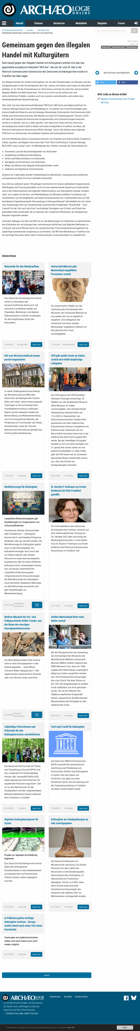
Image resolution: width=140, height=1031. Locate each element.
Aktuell (19, 23)
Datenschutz (81, 996)
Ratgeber (102, 23)
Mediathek (81, 23)
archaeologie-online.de (12, 30)
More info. (71, 1027)
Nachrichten (43, 30)
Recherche (59, 23)
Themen (38, 23)
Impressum (55, 996)
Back (46, 975)
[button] (105, 82)
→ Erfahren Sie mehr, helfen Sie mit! (20, 1013)
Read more (36, 344)
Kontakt (68, 996)
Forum (121, 23)
